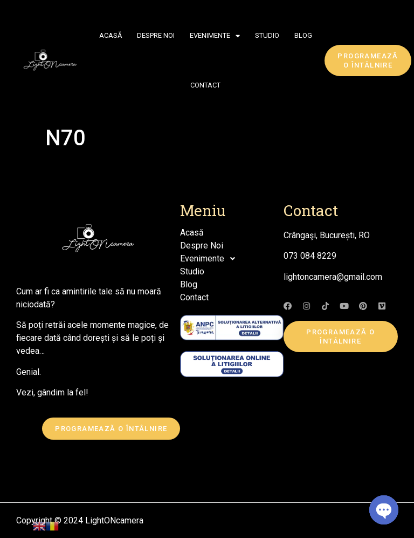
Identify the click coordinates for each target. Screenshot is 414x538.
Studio (267, 35)
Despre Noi (156, 35)
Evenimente (215, 36)
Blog (303, 35)
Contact (205, 85)
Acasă (110, 35)
